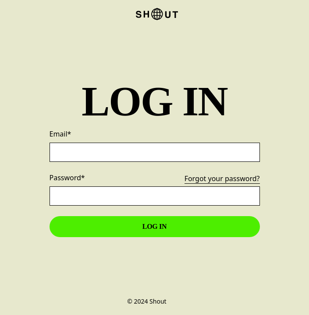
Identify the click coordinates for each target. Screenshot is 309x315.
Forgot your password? (222, 179)
